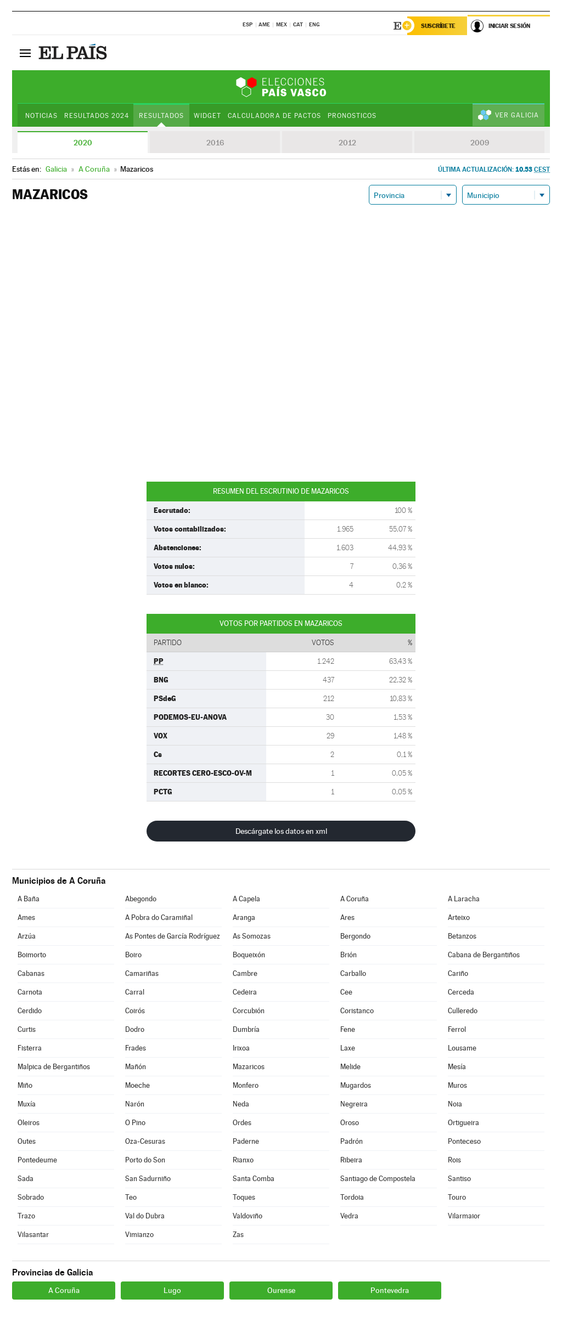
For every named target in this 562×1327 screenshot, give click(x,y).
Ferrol (457, 1029)
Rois (454, 1160)
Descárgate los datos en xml (281, 831)
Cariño (458, 973)
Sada (25, 1178)
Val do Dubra (145, 1216)
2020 (83, 142)
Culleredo (462, 1011)
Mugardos (355, 1085)
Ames (26, 917)
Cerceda (461, 992)
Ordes (242, 1123)
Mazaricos (249, 1067)
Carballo (353, 973)
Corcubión (249, 1011)
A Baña (29, 899)
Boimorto (32, 955)
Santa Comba (253, 1178)
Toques (244, 1197)
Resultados (161, 116)
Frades (135, 1048)
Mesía (457, 1067)
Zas (238, 1234)
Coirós (135, 1011)
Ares (347, 917)
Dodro (134, 1029)
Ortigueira (463, 1123)
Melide (350, 1067)
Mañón (135, 1067)
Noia (455, 1104)
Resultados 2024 (96, 116)
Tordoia (352, 1197)
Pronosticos (352, 116)
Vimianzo (139, 1234)
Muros (457, 1085)
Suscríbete (438, 26)
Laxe (347, 1048)
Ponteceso (464, 1141)
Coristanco (357, 1011)
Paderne (246, 1141)
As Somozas (252, 936)
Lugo (172, 1290)
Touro (457, 1197)
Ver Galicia (517, 115)
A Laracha (464, 899)
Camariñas (142, 973)
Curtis (27, 1029)
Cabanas (31, 973)
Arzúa (27, 936)
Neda (241, 1104)
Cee (346, 992)
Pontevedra (389, 1290)
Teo (131, 1197)
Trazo (26, 1216)
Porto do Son (145, 1160)
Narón (134, 1104)
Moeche (137, 1085)
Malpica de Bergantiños (54, 1067)
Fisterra (30, 1048)
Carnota (30, 992)
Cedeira (245, 992)
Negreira (354, 1104)
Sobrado (31, 1197)
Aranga (244, 917)
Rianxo (243, 1160)
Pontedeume (37, 1160)
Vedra (349, 1216)
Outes (27, 1141)
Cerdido (30, 1011)
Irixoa (241, 1048)
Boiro (133, 955)
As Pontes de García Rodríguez (172, 936)
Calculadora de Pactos (274, 116)
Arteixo (459, 917)
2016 (215, 142)
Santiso (459, 1178)
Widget (207, 116)
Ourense (281, 1290)
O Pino (135, 1123)
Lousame (462, 1048)
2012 (347, 142)
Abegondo (140, 899)
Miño (25, 1085)
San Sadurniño (148, 1178)
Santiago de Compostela (377, 1178)
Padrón (351, 1141)
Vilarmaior (464, 1216)
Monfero (245, 1085)
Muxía (27, 1104)
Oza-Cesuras (145, 1141)
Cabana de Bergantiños (484, 955)
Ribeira (351, 1160)
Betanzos (462, 936)
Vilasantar (33, 1234)
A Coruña (354, 899)
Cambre (245, 973)
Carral (134, 992)
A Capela (246, 899)
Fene (347, 1029)
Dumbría (246, 1029)
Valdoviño (247, 1216)
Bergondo (355, 936)
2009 (479, 142)
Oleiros (29, 1123)
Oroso (349, 1123)
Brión (348, 955)
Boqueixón (249, 955)
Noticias (41, 116)
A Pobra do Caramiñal (159, 917)
